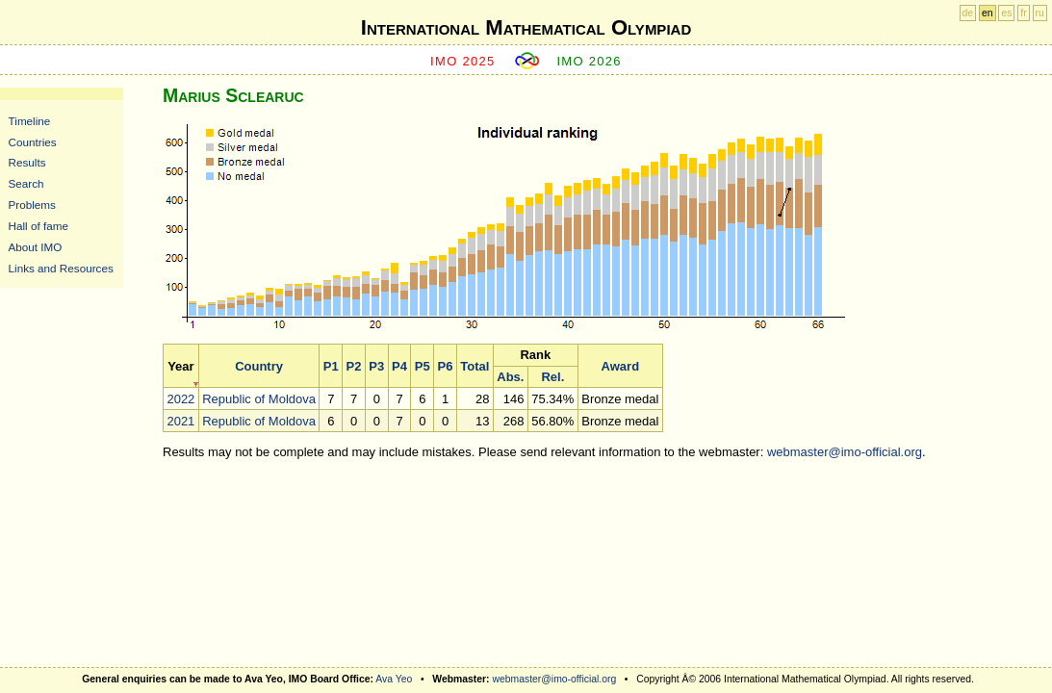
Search (26, 183)
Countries (33, 142)
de (968, 13)
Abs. (510, 377)
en (987, 13)
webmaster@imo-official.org (844, 452)
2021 (180, 421)
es (1006, 13)
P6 (445, 366)
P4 (399, 366)
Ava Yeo (393, 679)
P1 (331, 366)
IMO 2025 (463, 61)
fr (1023, 13)
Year (180, 366)
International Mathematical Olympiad (526, 27)
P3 (376, 366)
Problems (32, 204)
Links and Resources (61, 268)
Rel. (552, 377)
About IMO (36, 247)
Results (27, 162)
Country (259, 366)
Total (474, 366)
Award (621, 366)
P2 (354, 366)
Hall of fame (38, 225)
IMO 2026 (589, 61)
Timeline (30, 121)
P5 (422, 366)
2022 (180, 399)
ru (1040, 13)
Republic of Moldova (259, 399)
